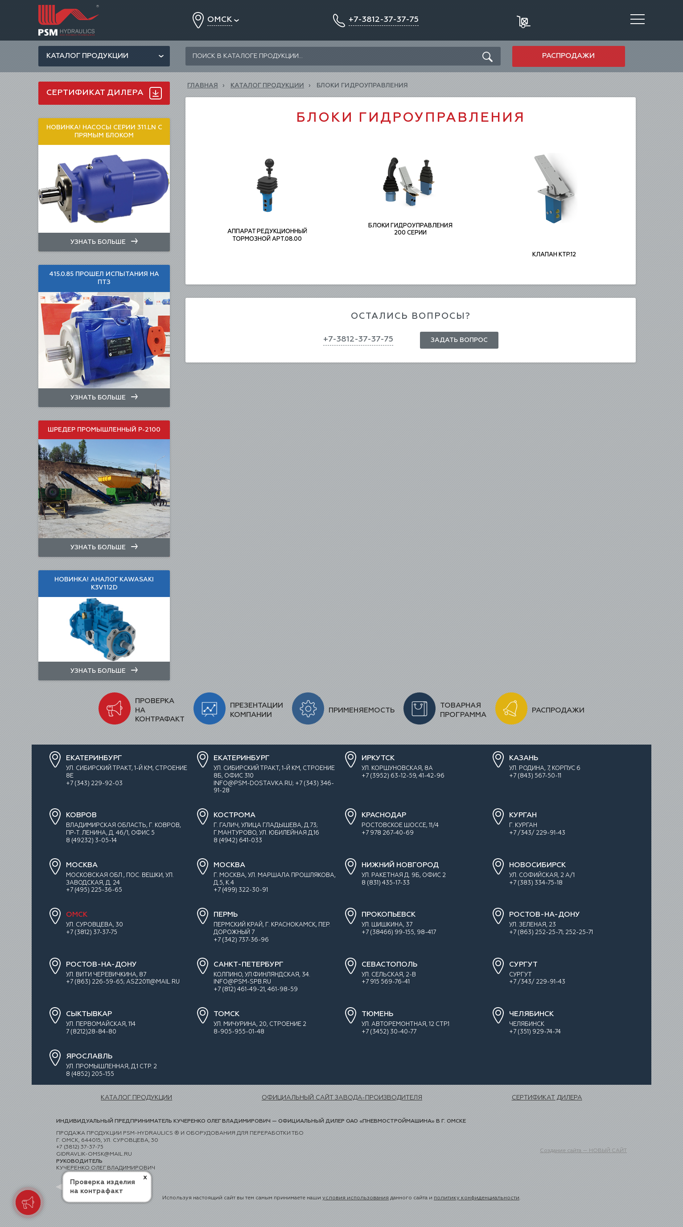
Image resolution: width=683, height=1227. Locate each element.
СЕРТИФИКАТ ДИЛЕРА (547, 1098)
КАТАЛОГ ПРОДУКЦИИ (267, 85)
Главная (202, 85)
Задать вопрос (459, 340)
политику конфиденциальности (476, 1198)
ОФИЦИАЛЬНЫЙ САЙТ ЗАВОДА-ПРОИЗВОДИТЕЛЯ (342, 1098)
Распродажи (568, 56)
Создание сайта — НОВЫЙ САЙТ (583, 1150)
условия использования (355, 1198)
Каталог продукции (87, 56)
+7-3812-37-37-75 (358, 339)
